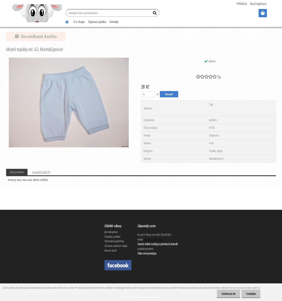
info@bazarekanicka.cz (154, 239)
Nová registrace (258, 3)
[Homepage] (64, 21)
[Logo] (37, 13)
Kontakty (114, 22)
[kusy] (148, 94)
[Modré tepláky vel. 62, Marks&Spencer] (69, 59)
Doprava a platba (97, 22)
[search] (155, 14)
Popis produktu (17, 172)
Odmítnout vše (228, 294)
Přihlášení (242, 3)
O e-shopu (79, 22)
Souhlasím (251, 294)
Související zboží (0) (41, 172)
